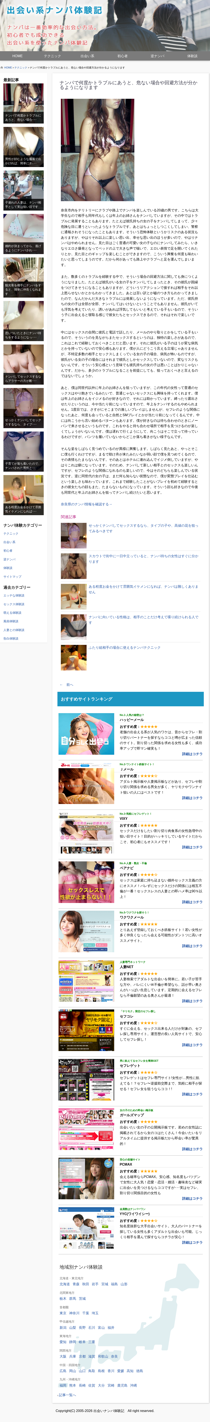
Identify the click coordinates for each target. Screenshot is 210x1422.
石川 (91, 1327)
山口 (82, 1371)
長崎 (82, 1385)
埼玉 (95, 1313)
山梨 (72, 1327)
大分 (101, 1385)
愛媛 (120, 1371)
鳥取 (91, 1371)
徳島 (139, 1371)
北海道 (65, 1284)
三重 (91, 1342)
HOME (17, 56)
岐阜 (82, 1342)
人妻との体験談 (13, 630)
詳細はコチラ (192, 754)
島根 (101, 1371)
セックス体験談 (13, 604)
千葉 (85, 1313)
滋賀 (91, 1356)
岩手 (95, 1284)
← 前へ (66, 684)
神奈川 (74, 1313)
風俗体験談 (10, 621)
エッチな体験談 (13, 595)
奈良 (114, 1356)
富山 (101, 1327)
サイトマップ (12, 576)
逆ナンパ (157, 56)
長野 (82, 1327)
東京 (63, 1313)
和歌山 (103, 1356)
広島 (63, 1371)
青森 (76, 1284)
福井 (111, 1327)
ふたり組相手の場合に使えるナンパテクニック (125, 647)
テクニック (52, 56)
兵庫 (72, 1356)
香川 (111, 1371)
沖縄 (133, 1385)
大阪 (63, 1356)
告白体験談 (10, 638)
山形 (124, 1284)
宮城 (104, 1284)
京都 (82, 1356)
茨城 (82, 1298)
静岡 (72, 1342)
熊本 (72, 1385)
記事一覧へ (67, 1395)
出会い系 (87, 56)
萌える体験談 (12, 612)
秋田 (85, 1284)
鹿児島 (122, 1385)
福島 (114, 1284)
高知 (130, 1371)
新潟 (63, 1327)
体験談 (192, 56)
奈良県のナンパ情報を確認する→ (86, 504)
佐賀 (91, 1385)
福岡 (63, 1385)
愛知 (63, 1342)
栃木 (63, 1298)
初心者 (122, 56)
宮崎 (111, 1385)
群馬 (72, 1298)
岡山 (72, 1371)
